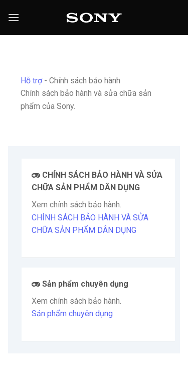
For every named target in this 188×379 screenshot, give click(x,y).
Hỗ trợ (31, 80)
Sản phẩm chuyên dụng (72, 313)
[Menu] (14, 17)
